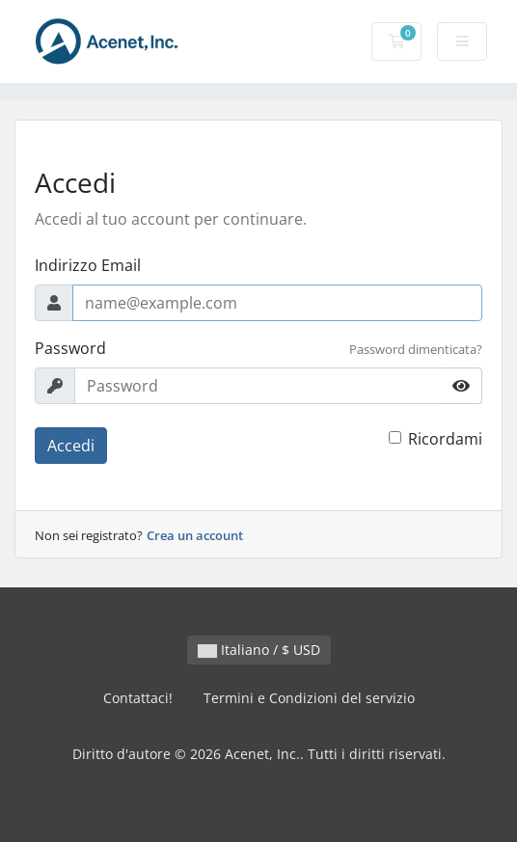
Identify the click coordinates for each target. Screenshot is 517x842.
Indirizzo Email (88, 265)
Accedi (71, 445)
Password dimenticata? (415, 349)
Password (70, 348)
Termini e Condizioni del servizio (309, 698)
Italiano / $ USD (259, 649)
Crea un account (195, 535)
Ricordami (445, 438)
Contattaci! (138, 698)
